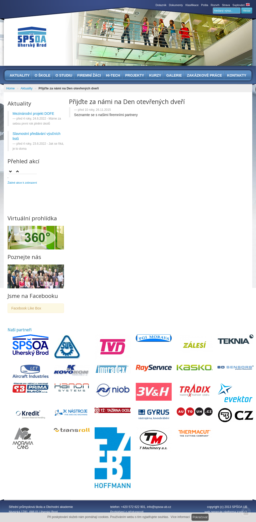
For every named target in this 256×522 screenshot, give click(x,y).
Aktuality (27, 88)
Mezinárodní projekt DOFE (33, 114)
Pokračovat (200, 517)
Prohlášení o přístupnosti (127, 512)
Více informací (180, 517)
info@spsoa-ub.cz (159, 507)
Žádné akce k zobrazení (22, 182)
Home (10, 88)
